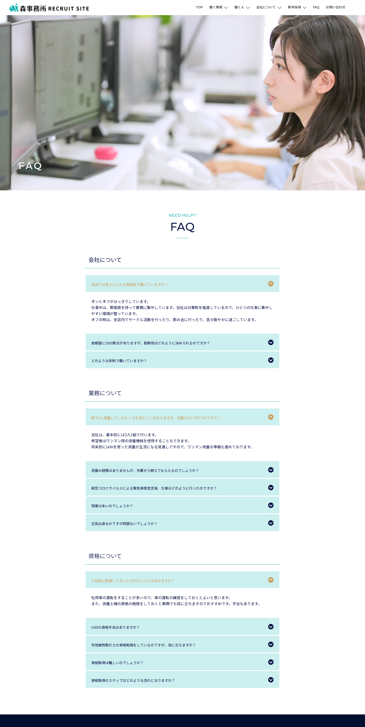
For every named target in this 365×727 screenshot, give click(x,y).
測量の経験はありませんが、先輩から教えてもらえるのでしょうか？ (155, 470)
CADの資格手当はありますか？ (120, 627)
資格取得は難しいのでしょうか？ (122, 662)
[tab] (182, 283)
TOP (199, 7)
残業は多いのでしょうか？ (116, 505)
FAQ (316, 7)
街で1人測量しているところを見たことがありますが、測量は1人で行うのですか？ (169, 417)
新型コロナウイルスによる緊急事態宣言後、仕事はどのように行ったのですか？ (166, 488)
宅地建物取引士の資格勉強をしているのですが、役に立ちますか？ (154, 644)
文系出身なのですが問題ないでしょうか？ (131, 523)
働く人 (239, 7)
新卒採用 (294, 7)
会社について (266, 7)
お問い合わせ (335, 7)
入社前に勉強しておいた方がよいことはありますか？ (141, 580)
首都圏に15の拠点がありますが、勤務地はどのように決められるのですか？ (162, 342)
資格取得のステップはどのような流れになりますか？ (141, 680)
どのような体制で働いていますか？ (124, 360)
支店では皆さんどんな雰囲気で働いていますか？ (137, 284)
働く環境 (215, 7)
